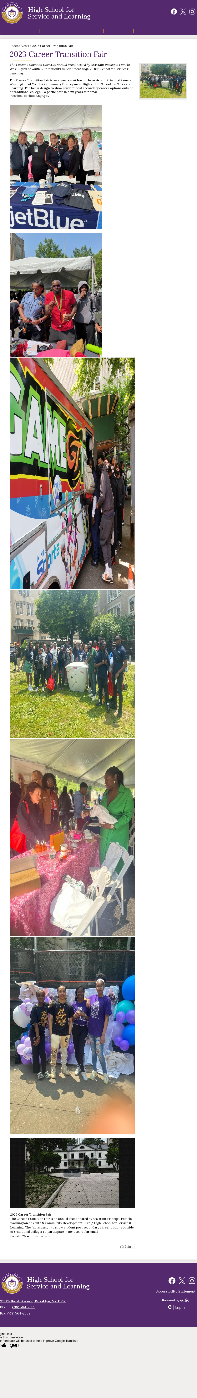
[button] (53, 32)
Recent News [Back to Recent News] (19, 48)
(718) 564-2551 (23, 1307)
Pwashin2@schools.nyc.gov (29, 98)
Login (176, 1307)
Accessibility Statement (175, 1291)
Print (129, 1249)
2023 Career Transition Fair (30, 1217)
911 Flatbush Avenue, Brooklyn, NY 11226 (33, 1301)
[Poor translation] (14, 1346)
